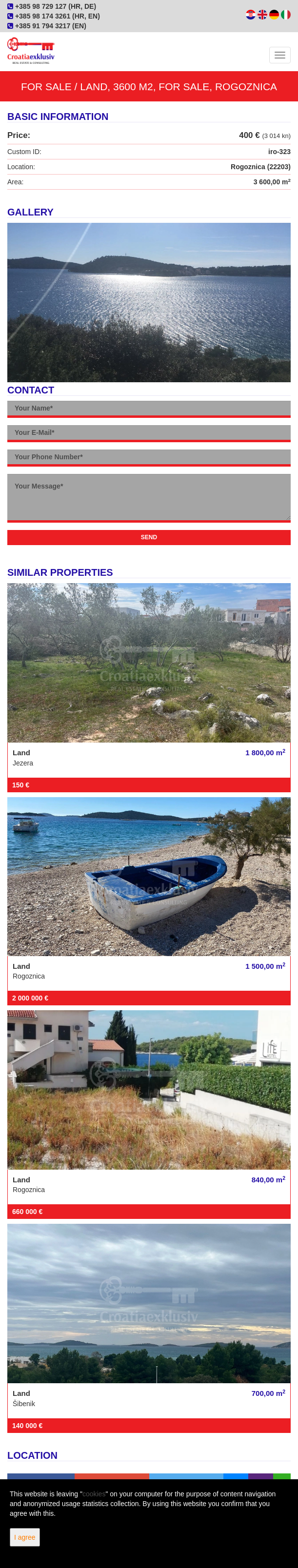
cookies (93, 1494)
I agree (25, 1537)
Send (149, 537)
